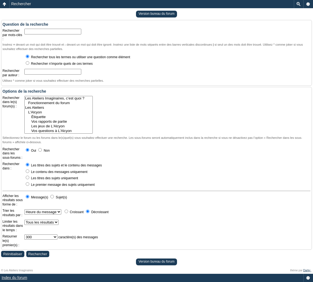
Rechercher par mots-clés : (12, 35)
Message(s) (37, 197)
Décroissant (97, 212)
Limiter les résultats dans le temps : (12, 226)
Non (44, 150)
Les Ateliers (58, 107)
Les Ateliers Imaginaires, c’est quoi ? (58, 98)
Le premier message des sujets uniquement (60, 185)
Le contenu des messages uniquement (56, 172)
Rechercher (21, 4)
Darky (307, 270)
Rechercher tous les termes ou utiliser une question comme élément (78, 57)
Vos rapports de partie (58, 121)
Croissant (74, 212)
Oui (31, 150)
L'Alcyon (58, 112)
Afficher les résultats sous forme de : (12, 200)
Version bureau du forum (156, 14)
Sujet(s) (58, 197)
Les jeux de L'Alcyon (58, 126)
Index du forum (14, 277)
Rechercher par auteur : (10, 73)
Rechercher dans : (10, 166)
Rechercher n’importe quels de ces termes (59, 64)
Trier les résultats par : (12, 213)
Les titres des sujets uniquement (52, 178)
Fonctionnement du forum (58, 103)
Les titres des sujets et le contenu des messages (64, 165)
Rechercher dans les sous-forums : (12, 153)
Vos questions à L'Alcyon (58, 131)
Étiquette (58, 117)
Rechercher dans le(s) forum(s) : (10, 102)
